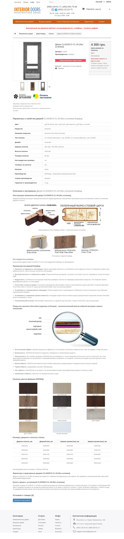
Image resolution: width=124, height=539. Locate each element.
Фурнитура (89, 21)
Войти (108, 2)
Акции (57, 519)
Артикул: (58, 51)
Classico (51, 33)
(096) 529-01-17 (54, 6)
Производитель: (61, 54)
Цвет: (93, 53)
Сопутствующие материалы (68, 21)
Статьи (57, 525)
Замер (40, 528)
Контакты (17, 2)
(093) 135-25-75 (65, 9)
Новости (58, 522)
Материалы (17, 525)
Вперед (49, 87)
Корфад (71, 54)
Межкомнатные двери (24, 21)
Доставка (41, 519)
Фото (38, 2)
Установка (42, 522)
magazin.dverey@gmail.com (86, 531)
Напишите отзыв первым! (72, 66)
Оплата (41, 525)
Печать (61, 68)
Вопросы (58, 528)
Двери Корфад (40, 33)
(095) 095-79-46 (70, 6)
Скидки (102, 21)
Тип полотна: (95, 56)
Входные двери (45, 21)
